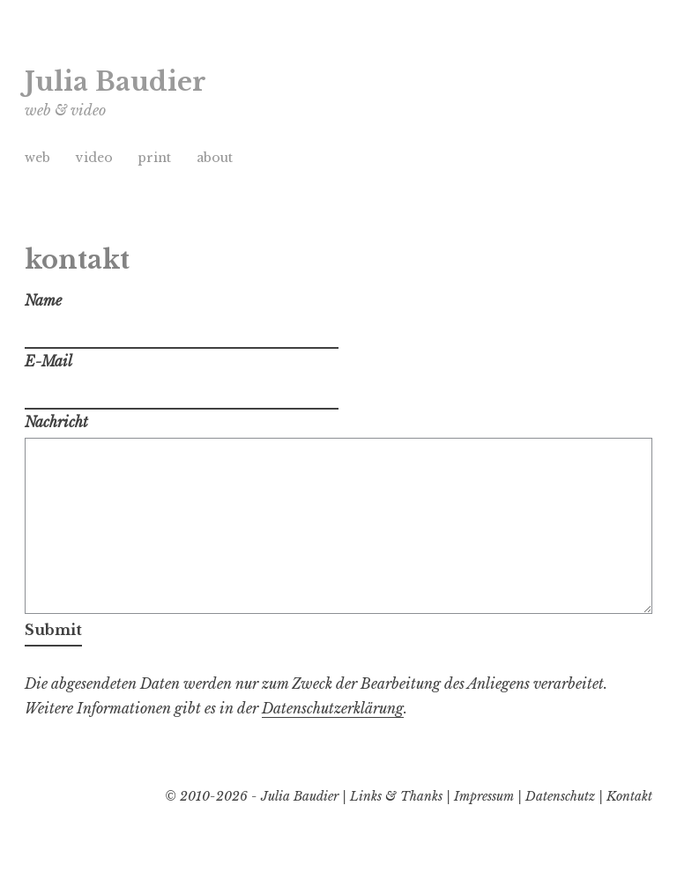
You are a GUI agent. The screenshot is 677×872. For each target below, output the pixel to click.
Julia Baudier (115, 82)
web (37, 158)
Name (43, 300)
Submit (53, 630)
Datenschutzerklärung (333, 708)
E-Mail (48, 361)
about (215, 158)
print (154, 158)
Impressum (484, 796)
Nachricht (56, 422)
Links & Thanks (396, 796)
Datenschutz (560, 796)
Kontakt (629, 796)
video (94, 158)
